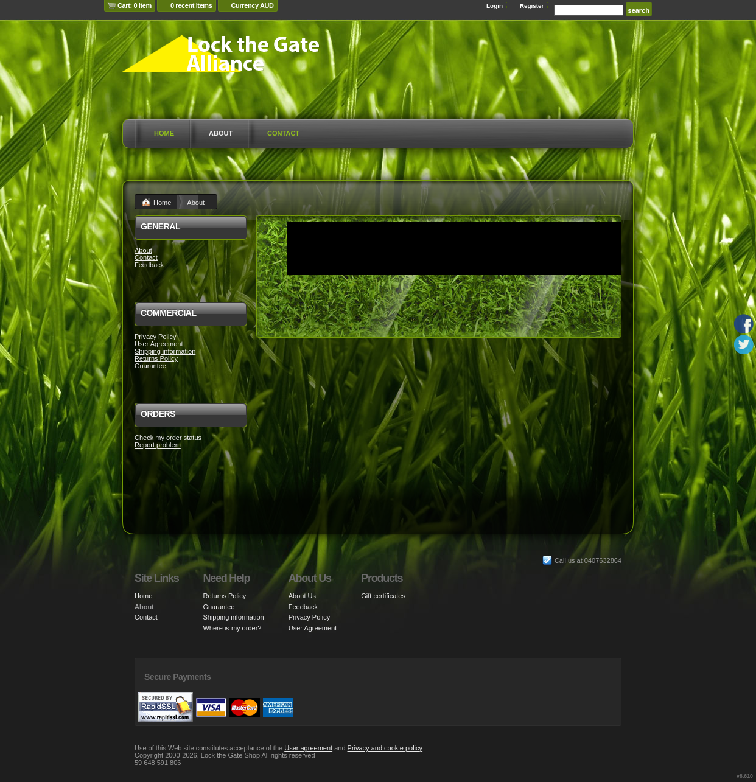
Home (164, 133)
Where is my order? (232, 628)
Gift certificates (383, 595)
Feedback (149, 264)
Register (532, 5)
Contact (283, 133)
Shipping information (165, 351)
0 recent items (191, 5)
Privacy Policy (155, 336)
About (221, 133)
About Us (302, 595)
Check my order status (168, 437)
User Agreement (159, 343)
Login (494, 5)
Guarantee (150, 365)
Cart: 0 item (134, 5)
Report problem (158, 445)
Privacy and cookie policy (385, 748)
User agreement (308, 748)
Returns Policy (156, 358)
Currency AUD (252, 5)
